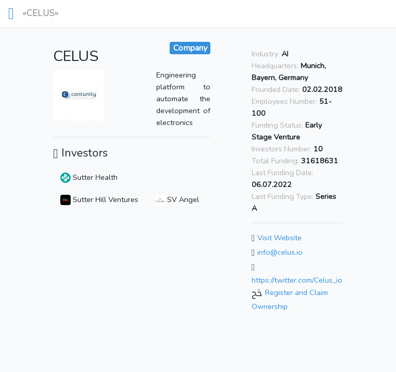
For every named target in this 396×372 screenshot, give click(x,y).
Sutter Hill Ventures (99, 199)
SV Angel (177, 199)
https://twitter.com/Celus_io (297, 280)
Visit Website (279, 238)
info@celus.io (280, 252)
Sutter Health (89, 177)
